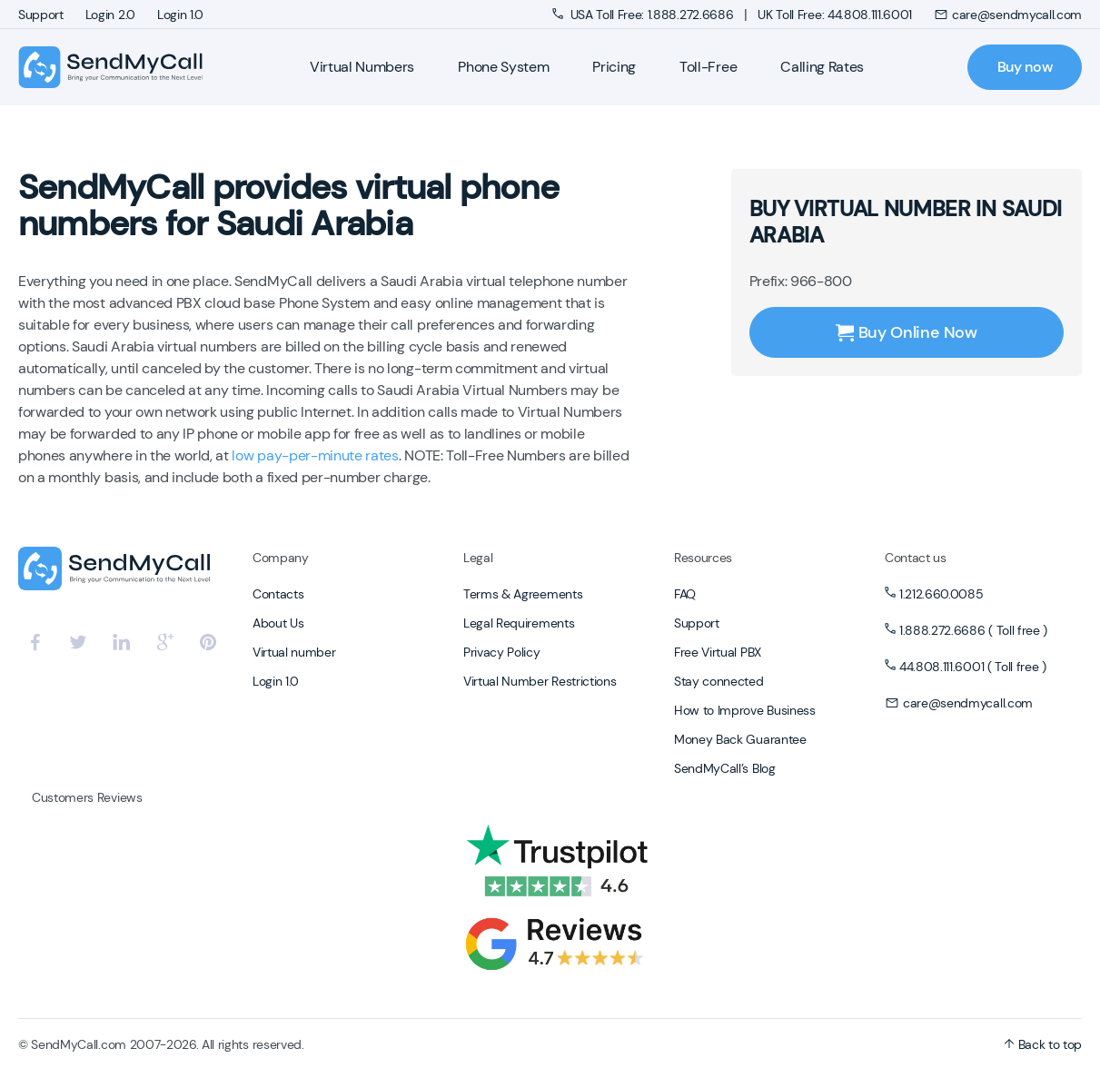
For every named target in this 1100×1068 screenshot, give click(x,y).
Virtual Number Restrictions (539, 681)
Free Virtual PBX (717, 652)
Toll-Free (708, 66)
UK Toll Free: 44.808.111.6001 (835, 14)
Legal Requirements (518, 623)
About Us (278, 623)
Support (41, 14)
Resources (703, 557)
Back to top (1043, 1044)
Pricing (614, 66)
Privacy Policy (501, 652)
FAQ (685, 594)
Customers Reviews (87, 797)
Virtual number (294, 652)
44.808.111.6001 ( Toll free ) (972, 666)
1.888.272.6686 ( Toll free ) (973, 630)
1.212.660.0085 (941, 594)
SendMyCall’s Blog (725, 768)
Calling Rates (822, 66)
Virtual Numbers (362, 66)
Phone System (503, 66)
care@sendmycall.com (1008, 14)
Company (281, 557)
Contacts (278, 594)
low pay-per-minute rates (315, 455)
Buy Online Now (906, 332)
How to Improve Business (745, 710)
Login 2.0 (110, 14)
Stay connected (719, 681)
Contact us (915, 557)
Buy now (1025, 66)
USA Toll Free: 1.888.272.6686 (644, 14)
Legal (477, 557)
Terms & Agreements (522, 594)
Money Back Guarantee (740, 739)
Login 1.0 (180, 14)
